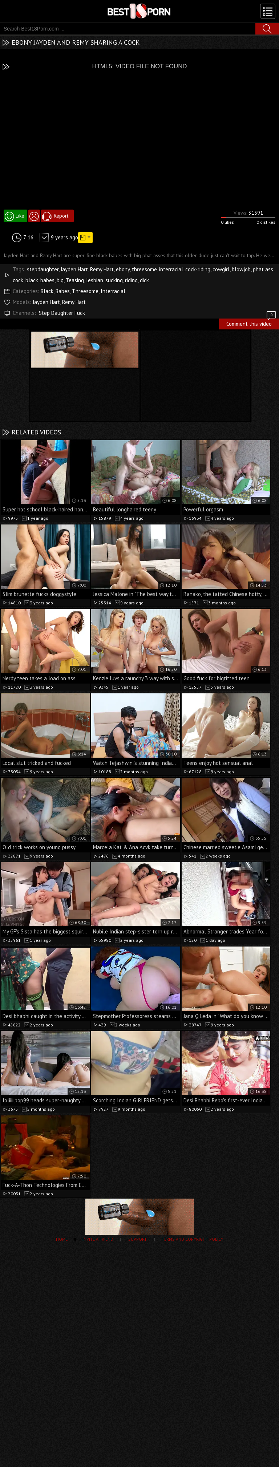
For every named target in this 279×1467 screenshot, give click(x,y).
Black (47, 291)
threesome (144, 269)
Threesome (85, 291)
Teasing (75, 280)
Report (61, 215)
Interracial (113, 291)
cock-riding (197, 269)
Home (62, 1239)
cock (18, 280)
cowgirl (221, 269)
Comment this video (251, 323)
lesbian (94, 280)
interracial (171, 269)
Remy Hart (102, 269)
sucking (114, 280)
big (60, 280)
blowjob (241, 269)
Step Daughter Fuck (62, 312)
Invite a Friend (97, 1239)
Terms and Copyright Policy (192, 1239)
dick (144, 280)
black (31, 280)
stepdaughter (42, 269)
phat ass (263, 269)
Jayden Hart (74, 269)
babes (47, 280)
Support (137, 1239)
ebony (123, 269)
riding (131, 280)
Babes (63, 291)
